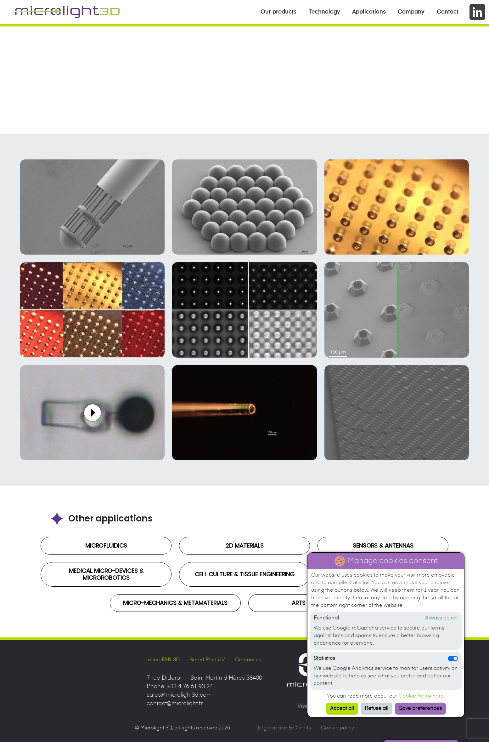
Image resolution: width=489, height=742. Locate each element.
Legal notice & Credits (284, 728)
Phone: (180, 686)
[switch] (453, 658)
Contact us (248, 660)
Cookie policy (337, 728)
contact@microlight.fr (175, 703)
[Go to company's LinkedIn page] (477, 12)
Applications (369, 12)
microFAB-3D (164, 660)
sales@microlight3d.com (179, 695)
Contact (447, 12)
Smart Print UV (207, 660)
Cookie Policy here (421, 696)
